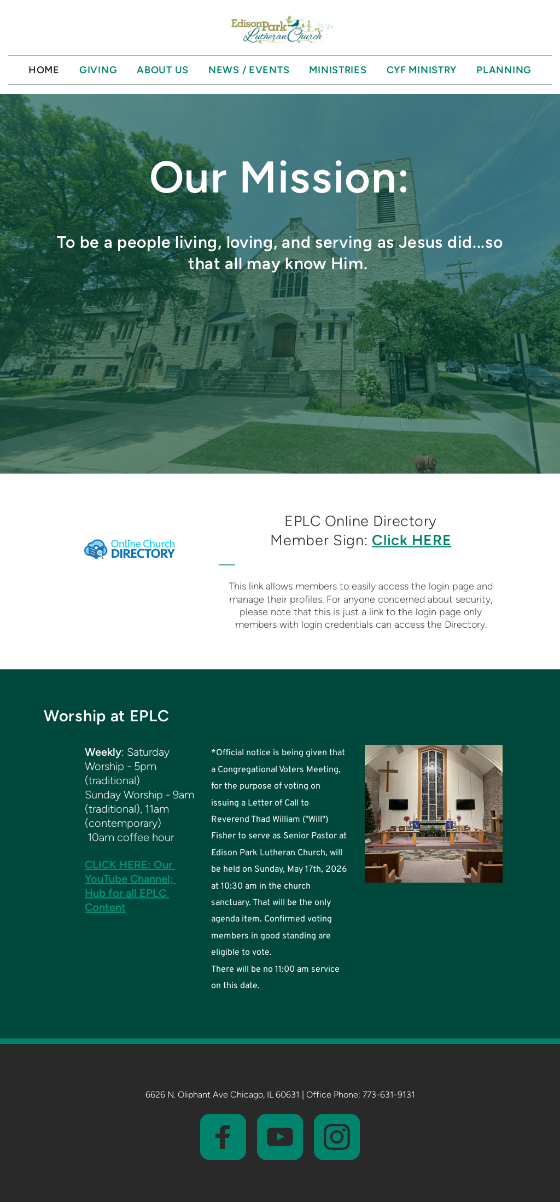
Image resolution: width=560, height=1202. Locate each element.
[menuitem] (44, 70)
